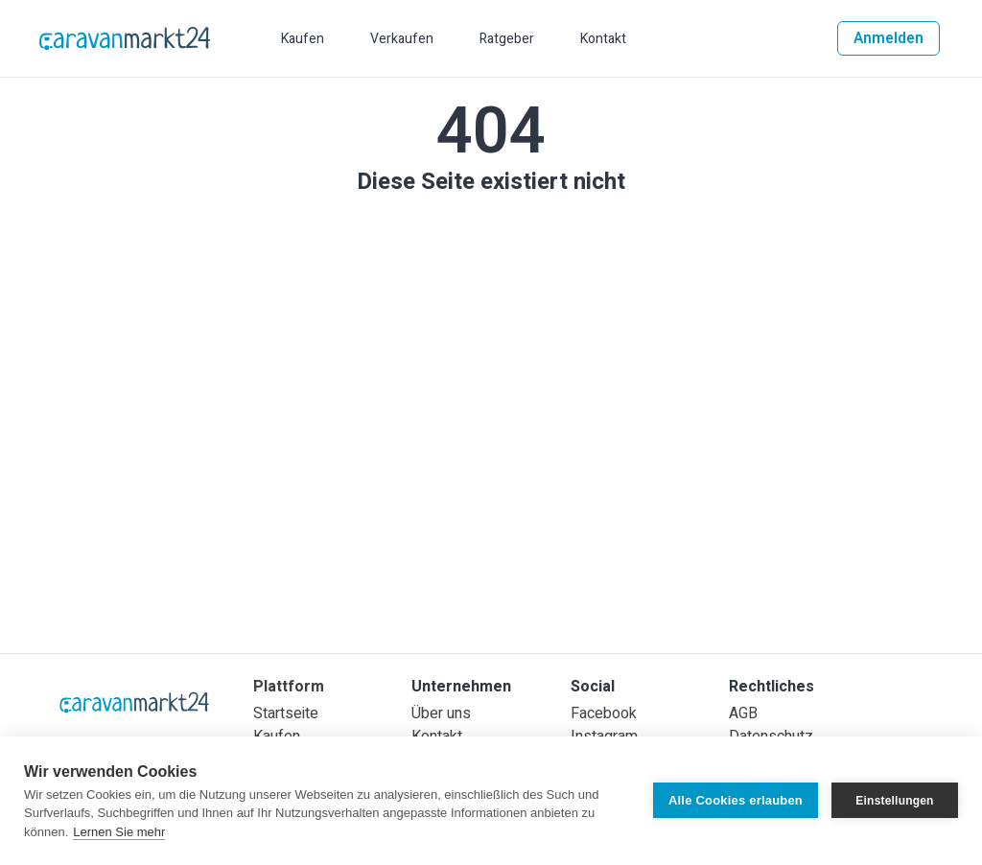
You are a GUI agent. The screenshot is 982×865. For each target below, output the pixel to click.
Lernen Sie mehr (119, 832)
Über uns (441, 713)
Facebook (604, 713)
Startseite (285, 713)
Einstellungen (894, 800)
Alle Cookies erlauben (735, 800)
